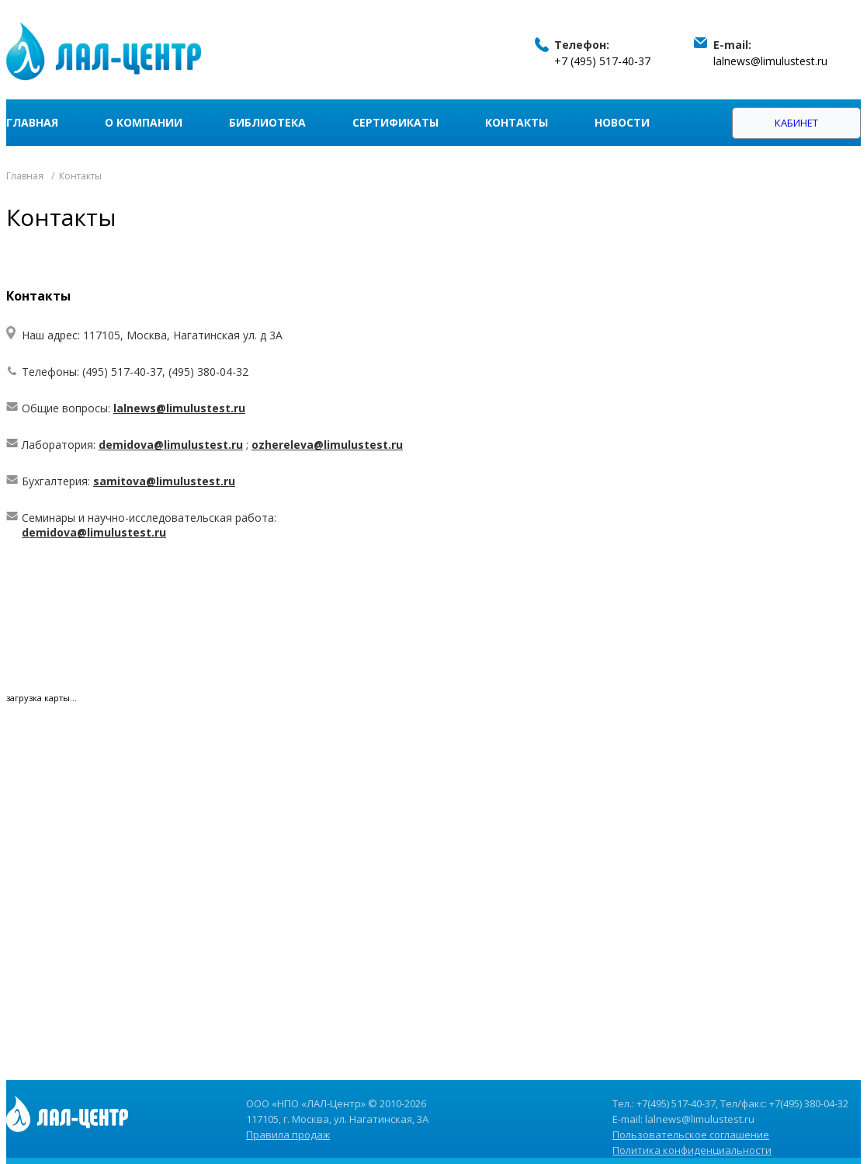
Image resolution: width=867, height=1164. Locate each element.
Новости (622, 122)
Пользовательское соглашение (690, 1134)
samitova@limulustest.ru (164, 481)
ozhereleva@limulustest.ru (327, 444)
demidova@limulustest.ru (171, 444)
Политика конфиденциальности (692, 1150)
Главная (32, 122)
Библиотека (267, 122)
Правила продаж (288, 1134)
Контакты (516, 122)
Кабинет (796, 123)
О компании (143, 122)
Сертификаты (395, 122)
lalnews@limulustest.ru (770, 61)
